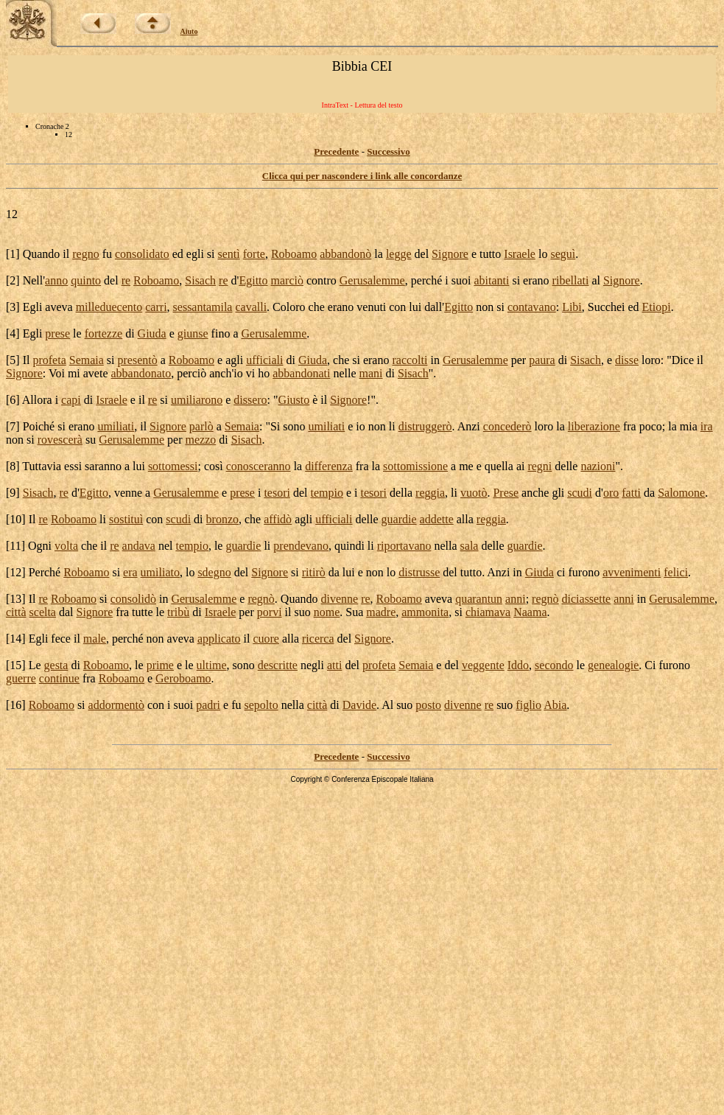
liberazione (594, 426)
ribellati (570, 280)
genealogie (613, 665)
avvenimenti (631, 572)
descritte (278, 665)
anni (515, 599)
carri (155, 307)
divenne (340, 599)
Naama (529, 612)
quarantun (478, 599)
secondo (554, 665)
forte (254, 254)
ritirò (314, 572)
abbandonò (345, 254)
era (130, 572)
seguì (562, 254)
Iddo (518, 665)
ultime (212, 665)
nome (327, 612)
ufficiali (264, 360)
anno (56, 280)
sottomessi (173, 466)
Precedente (336, 151)
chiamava (487, 612)
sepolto (261, 705)
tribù (178, 612)
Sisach (200, 280)
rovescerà (60, 439)
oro (611, 492)
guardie (399, 519)
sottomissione (415, 466)
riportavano (404, 545)
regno (85, 254)
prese (57, 333)
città (16, 612)
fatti (631, 492)
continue (59, 678)
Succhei (606, 307)
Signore (450, 254)
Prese (506, 492)
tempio (326, 492)
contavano (531, 307)
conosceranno (258, 466)
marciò (287, 280)
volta (66, 545)
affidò (278, 519)
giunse (193, 333)
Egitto (253, 280)
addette (437, 519)
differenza (329, 466)
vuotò (473, 492)
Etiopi (656, 307)
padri (208, 705)
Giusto (294, 400)
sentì (229, 254)
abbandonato (141, 373)
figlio (528, 705)
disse (627, 360)
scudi (579, 492)
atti (334, 665)
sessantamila (203, 307)
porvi (269, 612)
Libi (572, 307)
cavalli (251, 307)
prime (160, 665)
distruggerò (425, 426)
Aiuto (189, 31)
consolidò (133, 599)
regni (539, 466)
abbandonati (301, 373)
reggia (430, 492)
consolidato (142, 254)
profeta (49, 360)
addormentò (116, 705)
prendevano (300, 545)
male (94, 638)
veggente (483, 665)
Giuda (152, 333)
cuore (266, 638)
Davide (359, 705)
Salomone (681, 492)
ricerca (318, 638)
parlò (201, 426)
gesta (56, 665)
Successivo (388, 151)
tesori (277, 492)
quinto (86, 280)
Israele (519, 254)
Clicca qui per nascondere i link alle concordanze (362, 175)
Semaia (86, 360)
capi (71, 400)
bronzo (222, 519)
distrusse (419, 572)
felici (676, 572)
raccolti (409, 360)
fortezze (104, 333)
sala (469, 545)
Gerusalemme (372, 280)
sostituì (126, 519)
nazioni (597, 466)
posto (428, 705)
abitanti (491, 280)
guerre (21, 678)
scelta (42, 612)
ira (706, 426)
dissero (250, 400)
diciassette (586, 599)
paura (542, 360)
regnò (260, 599)
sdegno (214, 572)
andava (138, 545)
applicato (219, 638)
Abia (555, 705)
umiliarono (196, 400)
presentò (138, 360)
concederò (507, 426)
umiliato (160, 572)
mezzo (201, 439)
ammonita (425, 612)
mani (371, 373)
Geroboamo (183, 678)
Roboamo (294, 254)
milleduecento (109, 307)
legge (399, 254)
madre (381, 612)
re (126, 280)
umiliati (115, 426)
